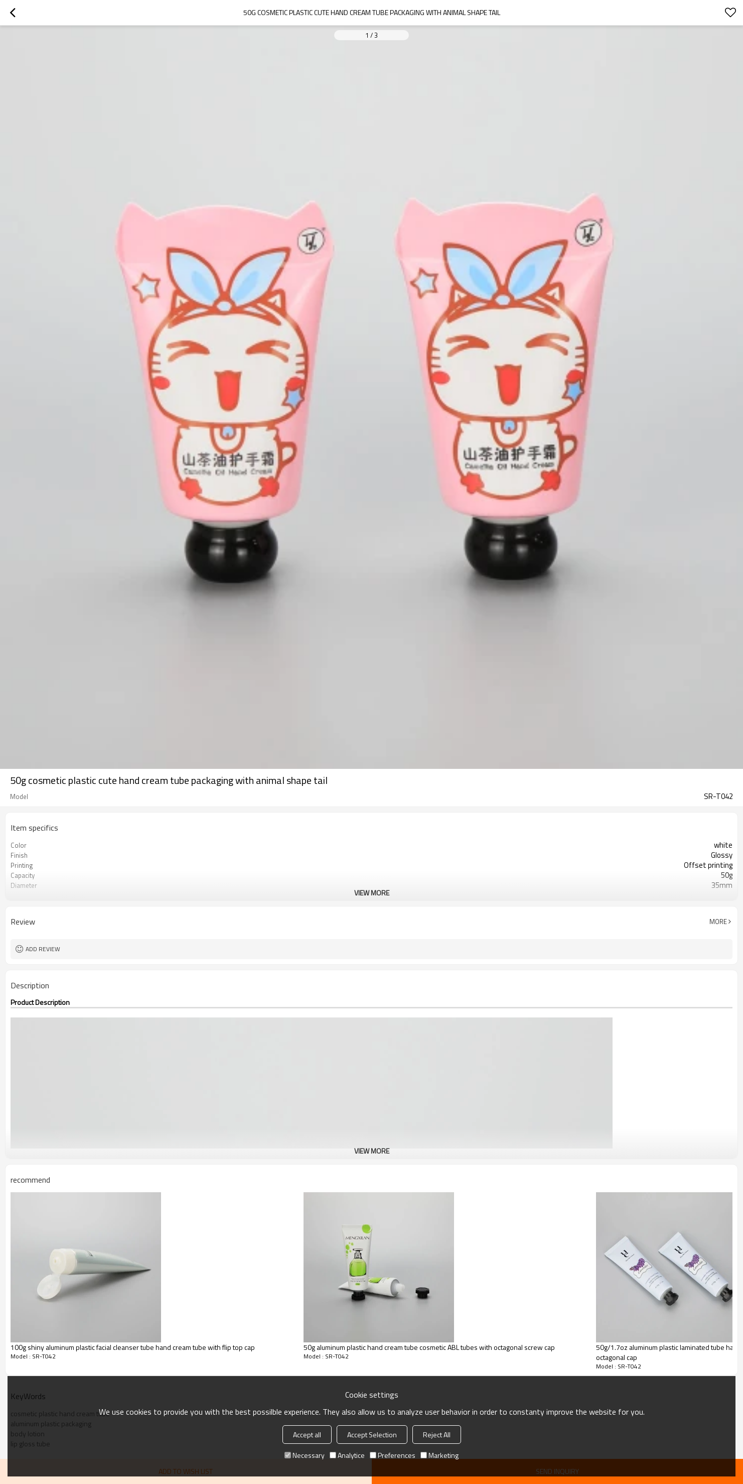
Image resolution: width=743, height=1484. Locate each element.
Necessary (304, 1455)
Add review (43, 949)
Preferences (392, 1455)
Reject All (437, 1434)
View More (371, 892)
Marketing (439, 1455)
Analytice (347, 1455)
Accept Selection (372, 1434)
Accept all (307, 1434)
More (718, 922)
